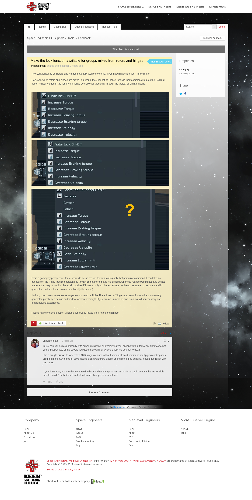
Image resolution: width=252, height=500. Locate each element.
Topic (71, 38)
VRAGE (184, 428)
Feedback (84, 38)
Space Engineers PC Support (45, 38)
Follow (165, 323)
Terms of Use (54, 469)
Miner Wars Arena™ (144, 460)
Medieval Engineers (190, 6)
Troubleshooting (85, 441)
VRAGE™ (161, 460)
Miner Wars (217, 6)
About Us (29, 432)
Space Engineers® (57, 460)
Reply (47, 382)
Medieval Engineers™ (81, 460)
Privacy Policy (72, 469)
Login (222, 26)
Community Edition (139, 441)
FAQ (78, 437)
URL (59, 382)
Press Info (29, 437)
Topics (42, 26)
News (27, 428)
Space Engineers (160, 6)
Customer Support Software (142, 407)
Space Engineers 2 (131, 6)
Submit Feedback (84, 26)
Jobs (26, 441)
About (79, 432)
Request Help (109, 26)
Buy (78, 445)
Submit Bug (60, 26)
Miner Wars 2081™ (120, 460)
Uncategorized (187, 73)
